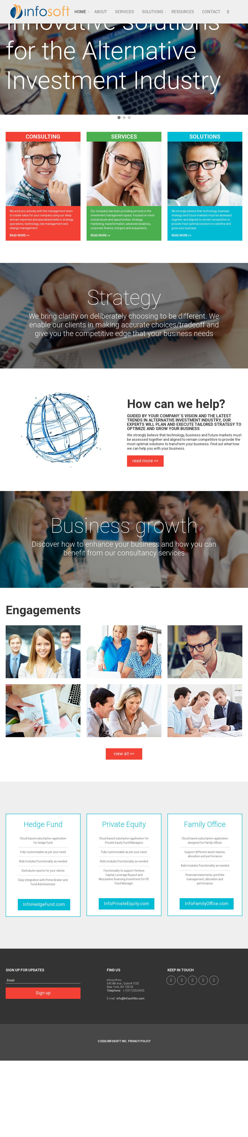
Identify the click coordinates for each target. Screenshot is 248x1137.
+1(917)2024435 (133, 990)
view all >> (124, 753)
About (100, 11)
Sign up (43, 992)
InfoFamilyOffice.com (206, 903)
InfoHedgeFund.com (44, 904)
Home (80, 11)
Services (124, 11)
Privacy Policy (138, 1041)
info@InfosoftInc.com (130, 998)
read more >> (20, 235)
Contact (211, 11)
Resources (182, 11)
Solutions (152, 11)
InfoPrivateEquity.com (126, 903)
